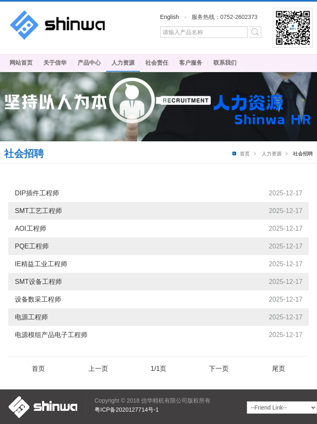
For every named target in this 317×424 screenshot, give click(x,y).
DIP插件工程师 (37, 193)
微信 (293, 28)
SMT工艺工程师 (38, 210)
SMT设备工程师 (38, 281)
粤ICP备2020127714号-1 (127, 409)
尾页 (278, 368)
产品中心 (89, 62)
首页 (245, 154)
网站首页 (21, 62)
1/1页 (158, 368)
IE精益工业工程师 (41, 263)
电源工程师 (31, 317)
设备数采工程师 (38, 299)
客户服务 (190, 62)
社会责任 (156, 62)
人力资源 (123, 62)
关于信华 (54, 62)
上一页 (98, 368)
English (169, 17)
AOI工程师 (30, 228)
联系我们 (225, 62)
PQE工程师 (32, 246)
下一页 (219, 368)
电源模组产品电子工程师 (51, 334)
